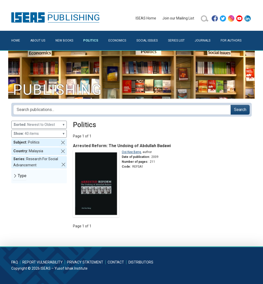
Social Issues (147, 40)
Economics (117, 40)
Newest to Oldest (39, 124)
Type (22, 175)
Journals (202, 40)
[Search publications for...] (122, 110)
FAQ (14, 262)
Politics (90, 40)
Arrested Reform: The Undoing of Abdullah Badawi (122, 145)
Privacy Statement (85, 262)
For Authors (231, 40)
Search (240, 109)
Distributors (140, 262)
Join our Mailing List (178, 18)
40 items (39, 133)
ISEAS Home (146, 18)
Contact (116, 262)
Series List (176, 40)
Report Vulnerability (42, 262)
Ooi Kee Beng (131, 152)
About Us (37, 40)
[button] (63, 142)
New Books (64, 40)
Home (15, 40)
